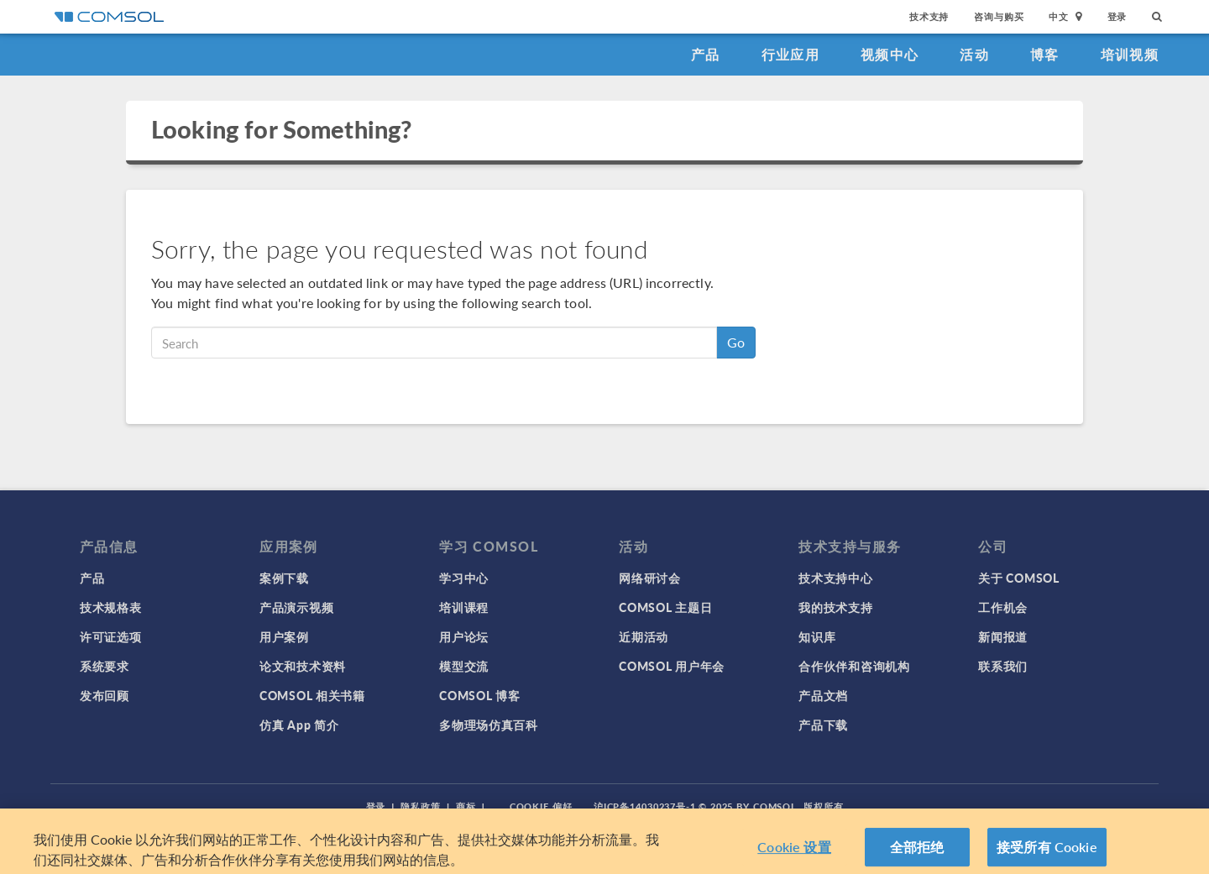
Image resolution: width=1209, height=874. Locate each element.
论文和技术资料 (302, 665)
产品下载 (823, 724)
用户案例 (284, 636)
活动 (974, 54)
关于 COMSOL (1018, 577)
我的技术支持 (835, 607)
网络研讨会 (650, 577)
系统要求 (104, 665)
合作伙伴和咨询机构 (853, 665)
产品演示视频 (296, 607)
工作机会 (1003, 607)
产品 (705, 54)
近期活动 (643, 636)
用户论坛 (464, 636)
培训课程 (464, 607)
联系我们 (1003, 665)
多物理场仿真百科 (488, 724)
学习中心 (464, 577)
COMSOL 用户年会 (672, 665)
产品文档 (823, 695)
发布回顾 (104, 695)
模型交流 (464, 665)
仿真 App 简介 (298, 724)
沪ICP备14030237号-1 (645, 806)
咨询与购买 (998, 16)
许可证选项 (111, 636)
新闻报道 (1003, 636)
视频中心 (890, 54)
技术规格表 (111, 607)
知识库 (816, 636)
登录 (1117, 16)
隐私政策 (420, 806)
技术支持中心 (835, 577)
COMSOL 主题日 (665, 607)
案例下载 (284, 577)
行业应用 (790, 54)
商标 (466, 806)
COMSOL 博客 (479, 695)
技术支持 (929, 16)
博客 (1045, 54)
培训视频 (1130, 54)
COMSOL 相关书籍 (312, 695)
